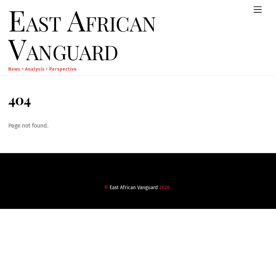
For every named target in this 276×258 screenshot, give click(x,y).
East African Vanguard (134, 188)
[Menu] (257, 10)
